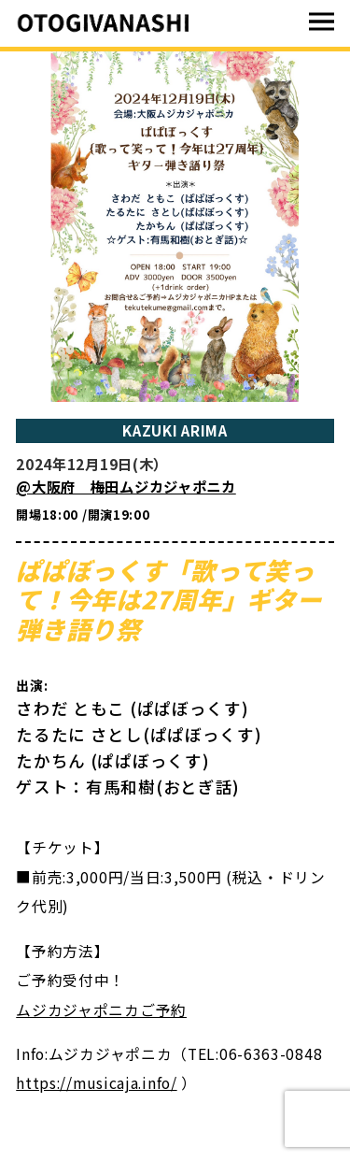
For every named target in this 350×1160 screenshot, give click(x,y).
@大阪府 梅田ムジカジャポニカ (126, 486)
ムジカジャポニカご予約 (101, 1010)
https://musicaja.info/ (96, 1083)
